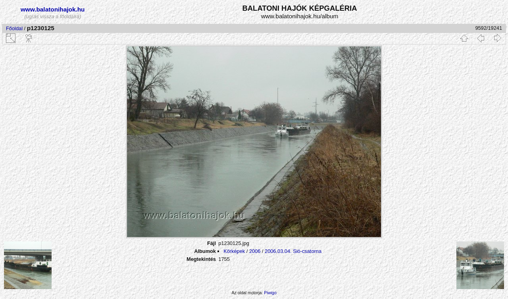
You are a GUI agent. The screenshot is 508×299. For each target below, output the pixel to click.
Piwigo (270, 292)
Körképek (234, 251)
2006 (254, 251)
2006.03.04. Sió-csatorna (293, 251)
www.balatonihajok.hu (53, 9)
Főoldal (14, 28)
